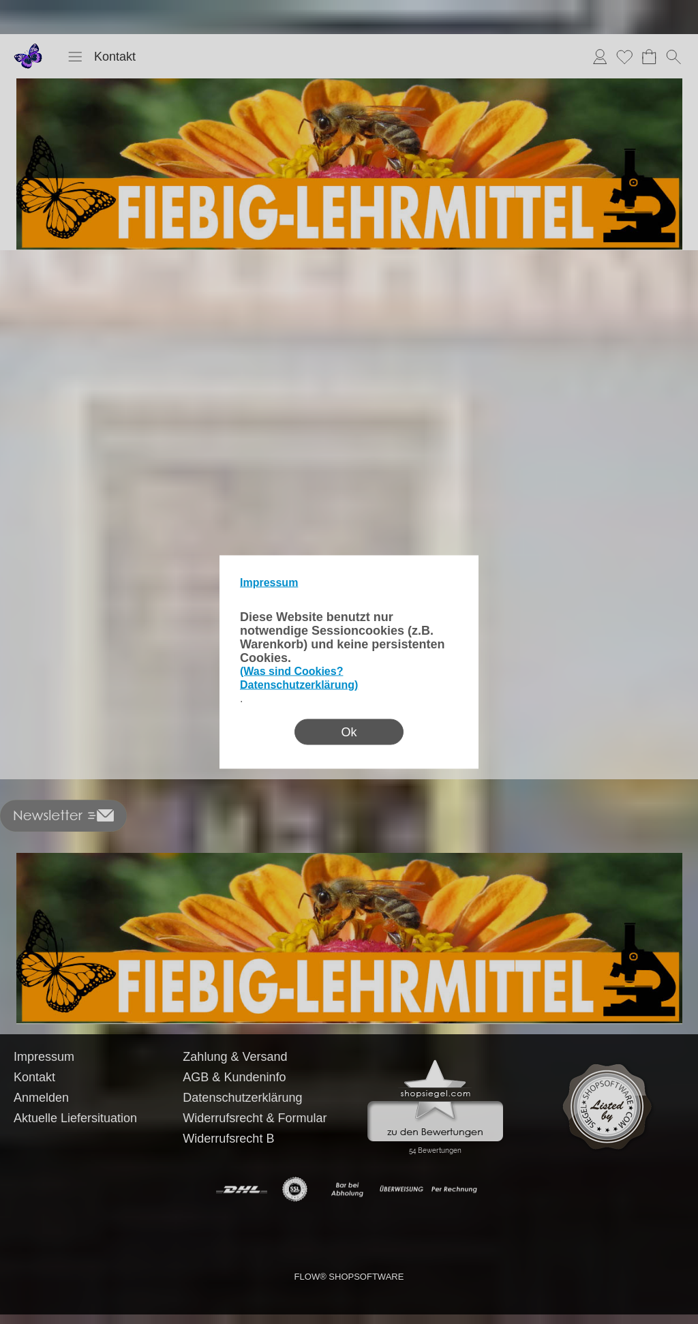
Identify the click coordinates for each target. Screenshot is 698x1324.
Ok (348, 732)
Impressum (269, 582)
